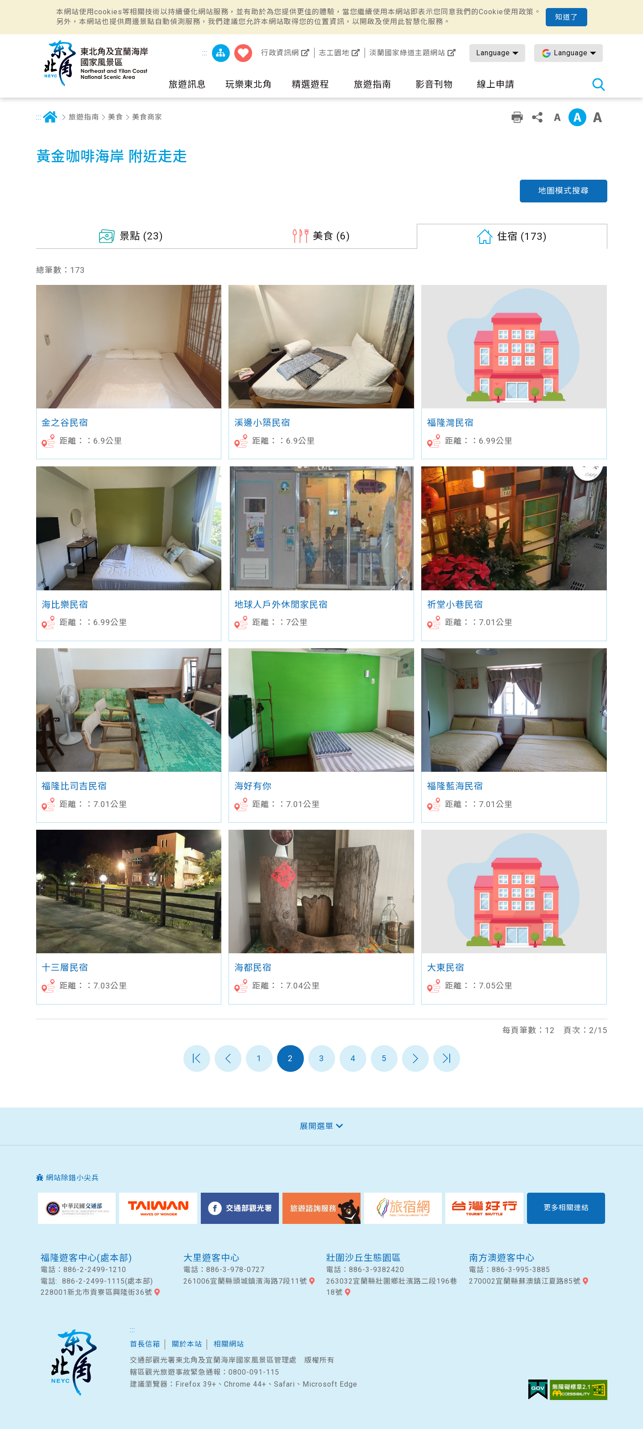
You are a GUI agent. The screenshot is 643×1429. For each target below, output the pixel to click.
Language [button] (493, 53)
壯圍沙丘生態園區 (363, 1257)
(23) (141, 236)
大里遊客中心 (211, 1257)
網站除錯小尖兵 (72, 1178)
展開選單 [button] (317, 1126)
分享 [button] (537, 117)
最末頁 (446, 1058)
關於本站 (187, 1344)
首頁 (50, 117)
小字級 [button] (557, 117)
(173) (522, 236)
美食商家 (147, 117)
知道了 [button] (566, 17)
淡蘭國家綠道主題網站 (407, 53)
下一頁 (415, 1058)
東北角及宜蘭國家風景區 (73, 1362)
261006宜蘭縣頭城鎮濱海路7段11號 (245, 1281)
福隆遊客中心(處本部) (86, 1257)
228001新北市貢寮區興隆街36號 (96, 1292)
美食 (115, 117)
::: (204, 53)
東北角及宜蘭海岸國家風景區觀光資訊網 (96, 63)
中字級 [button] (577, 117)
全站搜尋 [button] (598, 84)
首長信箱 (145, 1344)
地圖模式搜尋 (563, 190)
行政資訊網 (280, 53)
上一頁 (228, 1058)
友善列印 (517, 117)
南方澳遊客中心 (502, 1257)
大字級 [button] (597, 117)
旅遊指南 (84, 117)
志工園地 (334, 53)
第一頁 (196, 1058)
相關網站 (229, 1344)
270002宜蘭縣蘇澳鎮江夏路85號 (525, 1281)
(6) (331, 236)
